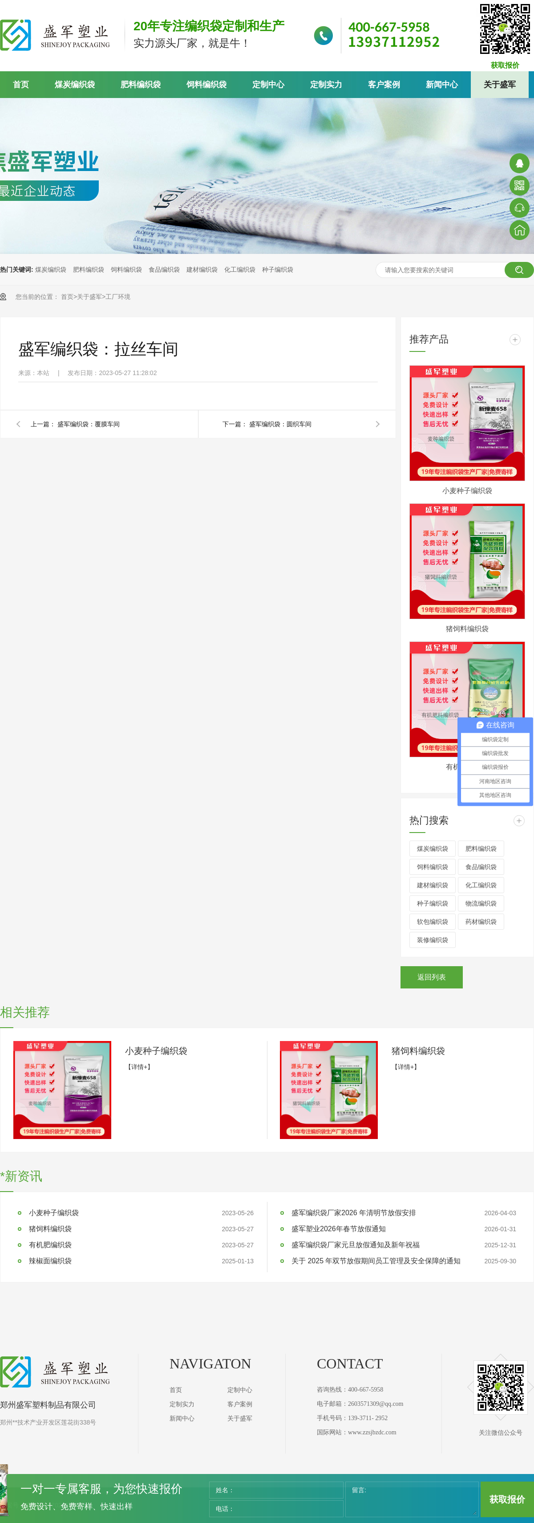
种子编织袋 (277, 269)
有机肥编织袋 (50, 1245)
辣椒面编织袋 (50, 1261)
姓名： (225, 1490)
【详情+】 (139, 1066)
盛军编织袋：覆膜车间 (88, 424)
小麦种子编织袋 (467, 490)
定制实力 (326, 84)
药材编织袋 (481, 921)
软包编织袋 (432, 921)
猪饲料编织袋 (467, 629)
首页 (21, 84)
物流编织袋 (481, 903)
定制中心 (268, 84)
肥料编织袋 (141, 84)
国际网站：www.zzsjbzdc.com (356, 1432)
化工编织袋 (239, 269)
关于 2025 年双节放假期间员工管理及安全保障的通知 (376, 1261)
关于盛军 (500, 84)
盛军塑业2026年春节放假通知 (338, 1229)
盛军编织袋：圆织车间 (280, 424)
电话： (225, 1508)
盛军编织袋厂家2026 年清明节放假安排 (353, 1213)
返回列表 (431, 977)
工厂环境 (117, 296)
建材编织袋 (202, 269)
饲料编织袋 (206, 84)
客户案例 (384, 84)
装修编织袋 (432, 939)
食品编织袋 (164, 269)
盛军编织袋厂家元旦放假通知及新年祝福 (355, 1245)
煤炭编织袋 (75, 84)
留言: (359, 1490)
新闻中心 (442, 84)
